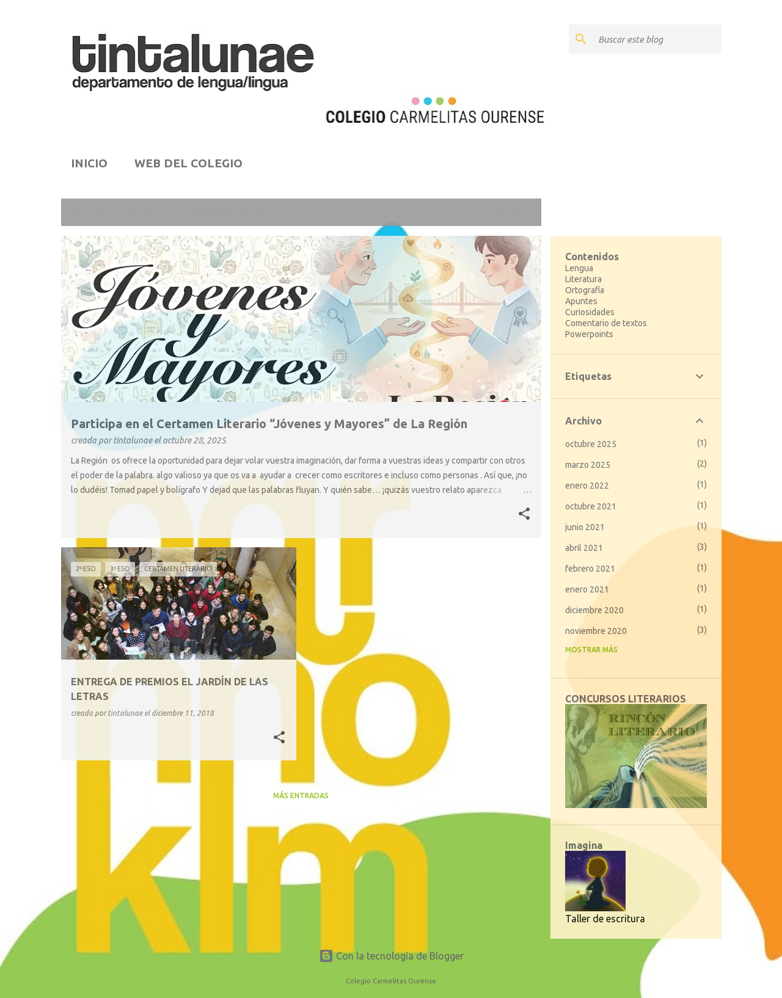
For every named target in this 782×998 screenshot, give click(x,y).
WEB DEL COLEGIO (188, 163)
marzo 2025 (587, 465)
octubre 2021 (590, 506)
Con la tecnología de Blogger (391, 955)
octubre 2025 (590, 444)
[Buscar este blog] (657, 39)
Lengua (579, 268)
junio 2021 (585, 527)
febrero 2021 (590, 569)
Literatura (583, 279)
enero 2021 (587, 589)
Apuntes (581, 301)
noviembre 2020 (596, 631)
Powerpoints (589, 334)
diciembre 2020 (594, 610)
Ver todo (512, 213)
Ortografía (584, 290)
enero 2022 (587, 485)
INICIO (89, 163)
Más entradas (301, 795)
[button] (524, 514)
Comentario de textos (606, 323)
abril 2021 (584, 548)
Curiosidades (590, 312)
